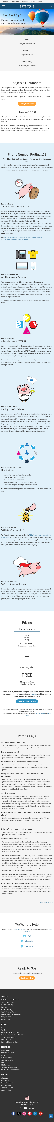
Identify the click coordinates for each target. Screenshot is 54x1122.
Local (3, 1027)
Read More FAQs (45, 902)
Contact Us (5, 1080)
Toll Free (4, 1030)
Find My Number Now (27, 104)
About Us (4, 1078)
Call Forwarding (6, 1010)
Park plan (34, 694)
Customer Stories (7, 1060)
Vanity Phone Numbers (9, 1037)
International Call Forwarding (11, 1014)
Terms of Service (40, 713)
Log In (50, 6)
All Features (5, 1019)
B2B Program (5, 1065)
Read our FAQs (19, 929)
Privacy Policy (6, 1090)
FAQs (3, 1055)
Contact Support (7, 1083)
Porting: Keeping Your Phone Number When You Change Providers (23, 237)
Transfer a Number (7, 1002)
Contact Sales (6, 1085)
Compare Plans (6, 1017)
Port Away (4, 1007)
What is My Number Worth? (10, 1070)
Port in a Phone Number (9, 1042)
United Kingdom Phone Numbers (12, 1035)
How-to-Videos (6, 1058)
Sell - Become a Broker (9, 1067)
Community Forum (7, 1053)
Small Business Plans (8, 1012)
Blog (2, 1062)
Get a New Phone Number (10, 1000)
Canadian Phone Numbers (10, 1032)
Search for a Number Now (27, 701)
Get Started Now (27, 978)
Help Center (5, 1050)
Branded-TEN (6, 1040)
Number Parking (7, 1005)
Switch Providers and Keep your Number (16, 239)
